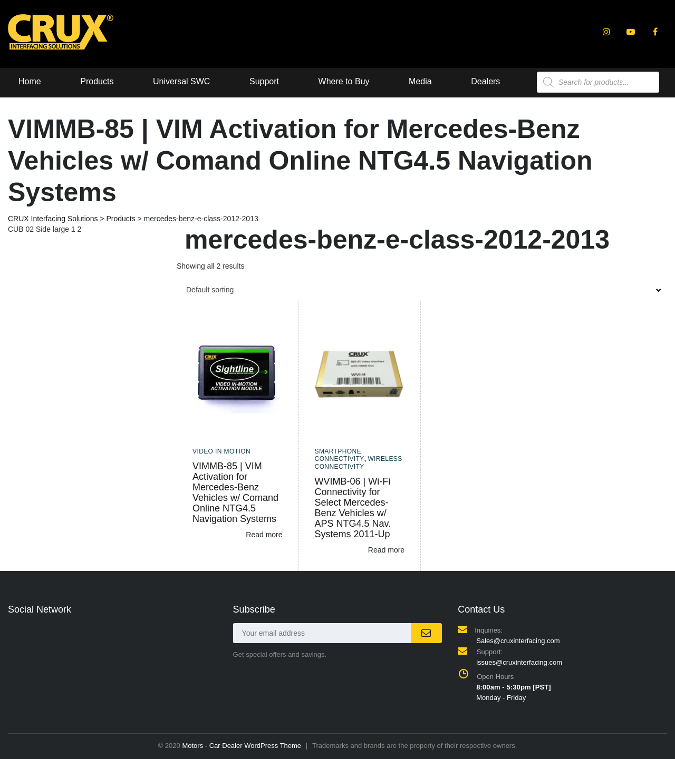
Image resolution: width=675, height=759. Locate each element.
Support (264, 81)
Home (29, 81)
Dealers (485, 81)
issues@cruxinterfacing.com (519, 662)
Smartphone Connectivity (339, 455)
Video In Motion (221, 451)
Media (420, 81)
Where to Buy (344, 81)
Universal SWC (181, 81)
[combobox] (422, 290)
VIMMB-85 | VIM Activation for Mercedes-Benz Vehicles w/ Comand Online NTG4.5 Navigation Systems (235, 492)
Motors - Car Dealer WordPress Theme (241, 746)
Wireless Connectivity (358, 462)
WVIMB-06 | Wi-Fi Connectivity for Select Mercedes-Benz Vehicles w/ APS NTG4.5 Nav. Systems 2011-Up (353, 507)
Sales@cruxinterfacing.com (518, 641)
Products (96, 81)
